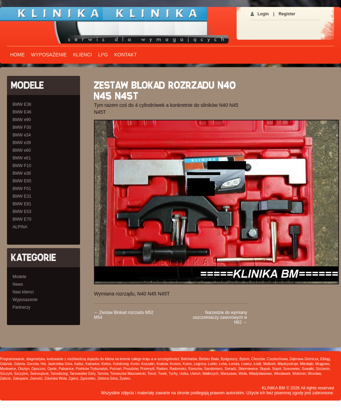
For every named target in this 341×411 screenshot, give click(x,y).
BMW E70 (22, 219)
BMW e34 (22, 135)
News (18, 284)
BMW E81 (22, 203)
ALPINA (20, 226)
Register (287, 13)
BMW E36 (22, 104)
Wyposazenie (25, 299)
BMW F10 (22, 165)
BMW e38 (22, 173)
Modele (19, 276)
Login (263, 13)
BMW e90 (22, 119)
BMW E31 (22, 196)
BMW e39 (22, 142)
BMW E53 (22, 211)
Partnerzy (21, 307)
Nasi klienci (23, 292)
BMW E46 (22, 112)
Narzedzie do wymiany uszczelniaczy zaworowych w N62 (220, 317)
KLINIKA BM (273, 388)
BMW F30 (22, 127)
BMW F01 (22, 188)
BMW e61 (22, 158)
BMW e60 (22, 150)
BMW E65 (22, 181)
